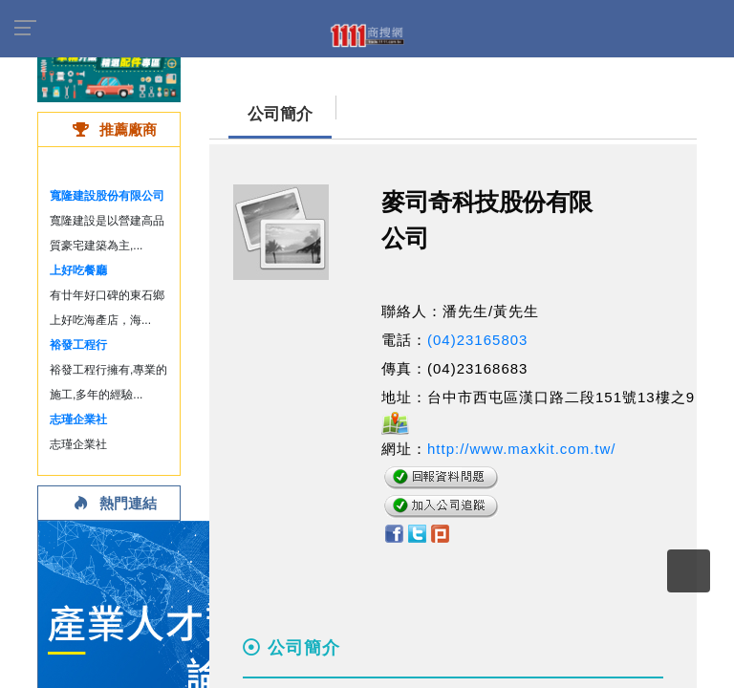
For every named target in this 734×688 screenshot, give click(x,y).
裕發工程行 (78, 345)
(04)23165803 (477, 340)
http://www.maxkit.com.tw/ (521, 449)
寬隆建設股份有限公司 (107, 196)
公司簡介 (280, 114)
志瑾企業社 (78, 419)
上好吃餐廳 (78, 270)
